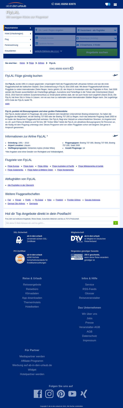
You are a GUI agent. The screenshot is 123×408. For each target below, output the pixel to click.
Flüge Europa (13, 166)
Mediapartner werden (32, 356)
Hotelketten (32, 306)
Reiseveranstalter (89, 297)
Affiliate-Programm (32, 360)
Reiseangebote (32, 284)
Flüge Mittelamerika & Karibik (90, 166)
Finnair (18, 200)
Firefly (28, 200)
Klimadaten (32, 293)
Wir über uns (89, 313)
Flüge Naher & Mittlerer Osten (40, 170)
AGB (89, 331)
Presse (89, 322)
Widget (32, 369)
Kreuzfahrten (10, 51)
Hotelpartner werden (32, 374)
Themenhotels (32, 302)
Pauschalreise (11, 28)
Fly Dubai (39, 200)
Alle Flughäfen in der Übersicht (21, 185)
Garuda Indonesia (92, 200)
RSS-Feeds (89, 289)
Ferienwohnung (11, 45)
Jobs (89, 318)
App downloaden (32, 297)
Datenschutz (89, 335)
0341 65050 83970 (65, 4)
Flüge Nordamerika (65, 170)
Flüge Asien (29, 166)
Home (22, 63)
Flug (7, 39)
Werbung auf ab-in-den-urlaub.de (32, 365)
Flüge (31, 63)
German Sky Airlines (16, 203)
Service (89, 284)
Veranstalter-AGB (89, 327)
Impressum (89, 340)
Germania (33, 203)
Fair (9, 200)
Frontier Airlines (73, 200)
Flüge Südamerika (15, 170)
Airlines (41, 63)
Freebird (59, 200)
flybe (49, 200)
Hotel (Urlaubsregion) (14, 33)
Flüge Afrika (43, 166)
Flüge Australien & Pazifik (63, 166)
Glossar (89, 293)
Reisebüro (32, 289)
